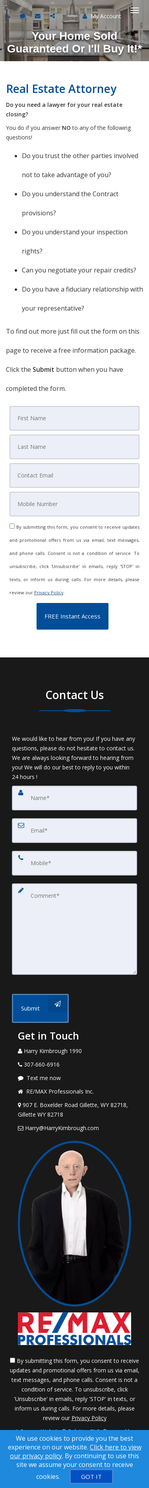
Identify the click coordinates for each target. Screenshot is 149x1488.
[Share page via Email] (53, 15)
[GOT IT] (91, 1476)
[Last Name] (75, 447)
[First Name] (75, 418)
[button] (72, 616)
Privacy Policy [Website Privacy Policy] (49, 592)
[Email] (75, 475)
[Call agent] (9, 15)
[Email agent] (39, 15)
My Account (102, 16)
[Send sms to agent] (23, 15)
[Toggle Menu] (134, 10)
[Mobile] (75, 504)
